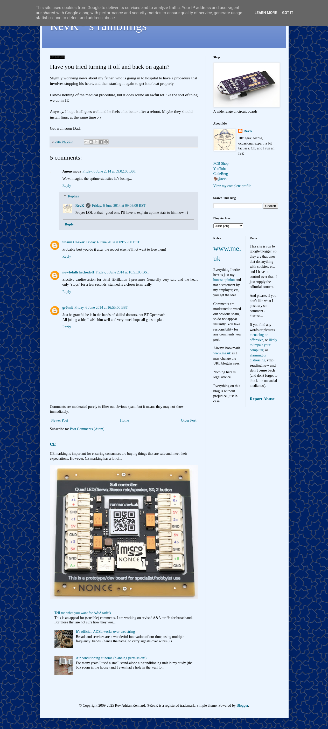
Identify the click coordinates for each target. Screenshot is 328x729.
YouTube (220, 169)
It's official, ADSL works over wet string (105, 632)
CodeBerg (220, 174)
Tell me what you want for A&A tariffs (82, 613)
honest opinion (224, 280)
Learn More (266, 13)
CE (53, 444)
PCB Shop (221, 164)
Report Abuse (262, 398)
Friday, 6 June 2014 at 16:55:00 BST (101, 308)
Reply (66, 186)
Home (124, 420)
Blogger (242, 705)
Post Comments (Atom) (87, 429)
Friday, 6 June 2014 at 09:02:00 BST (109, 171)
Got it (287, 13)
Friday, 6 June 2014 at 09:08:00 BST (118, 206)
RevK (79, 206)
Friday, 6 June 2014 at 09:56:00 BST (112, 242)
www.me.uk (222, 353)
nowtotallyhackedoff (78, 272)
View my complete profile (232, 186)
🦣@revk (220, 179)
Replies (73, 196)
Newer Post (59, 420)
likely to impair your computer (263, 345)
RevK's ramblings (98, 26)
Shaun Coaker (73, 242)
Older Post (189, 420)
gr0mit (67, 308)
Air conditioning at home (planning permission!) (111, 658)
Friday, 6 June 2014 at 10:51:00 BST (122, 272)
